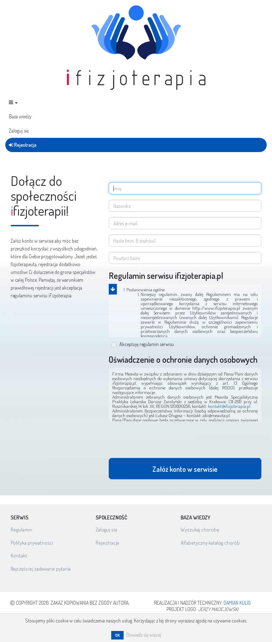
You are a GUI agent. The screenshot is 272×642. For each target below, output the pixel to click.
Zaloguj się (19, 131)
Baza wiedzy (20, 116)
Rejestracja (22, 145)
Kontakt (19, 555)
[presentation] (162, 442)
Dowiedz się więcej (143, 635)
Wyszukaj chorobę (200, 529)
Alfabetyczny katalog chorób (210, 542)
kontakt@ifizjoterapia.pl (229, 406)
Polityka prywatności (32, 542)
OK (117, 635)
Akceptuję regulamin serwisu (143, 344)
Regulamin (21, 529)
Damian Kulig (237, 603)
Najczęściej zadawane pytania (41, 568)
